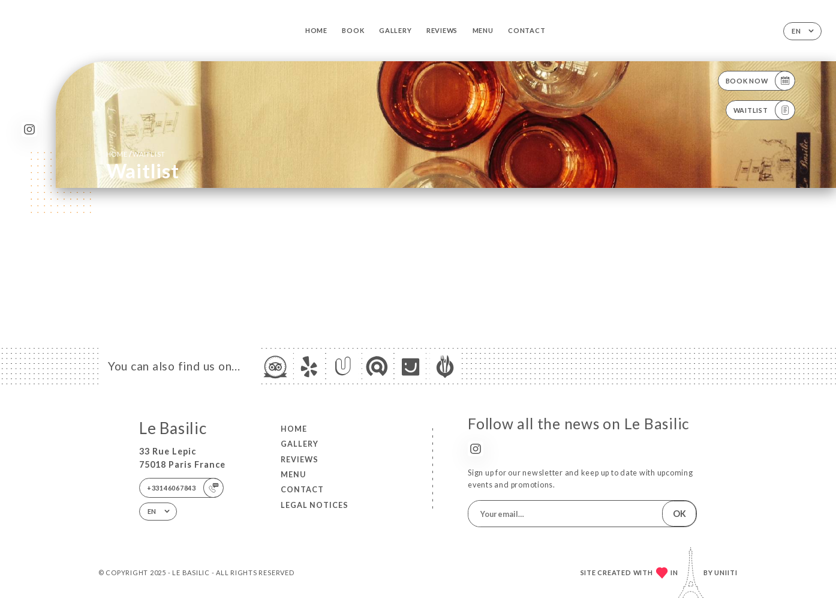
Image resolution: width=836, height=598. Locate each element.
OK (679, 514)
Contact (526, 30)
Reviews (442, 30)
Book (353, 30)
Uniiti (726, 572)
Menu (483, 30)
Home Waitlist (136, 154)
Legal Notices (314, 505)
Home (316, 30)
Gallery (395, 30)
